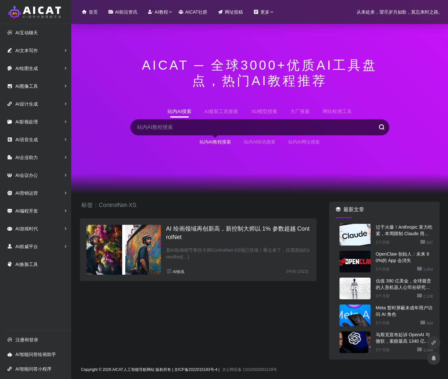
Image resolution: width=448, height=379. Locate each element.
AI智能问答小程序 (29, 369)
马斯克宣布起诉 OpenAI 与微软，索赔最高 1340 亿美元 (403, 338)
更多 (261, 12)
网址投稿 (230, 12)
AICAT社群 (192, 12)
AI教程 (158, 12)
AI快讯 (178, 272)
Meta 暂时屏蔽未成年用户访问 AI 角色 (404, 311)
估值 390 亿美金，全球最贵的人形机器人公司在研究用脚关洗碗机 (403, 284)
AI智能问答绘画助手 (31, 354)
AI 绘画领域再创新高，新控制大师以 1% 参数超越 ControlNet (238, 232)
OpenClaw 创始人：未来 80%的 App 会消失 (402, 257)
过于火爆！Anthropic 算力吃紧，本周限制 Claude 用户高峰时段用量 (404, 230)
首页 (90, 12)
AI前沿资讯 (122, 12)
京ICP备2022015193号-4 (195, 369)
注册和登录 (22, 339)
